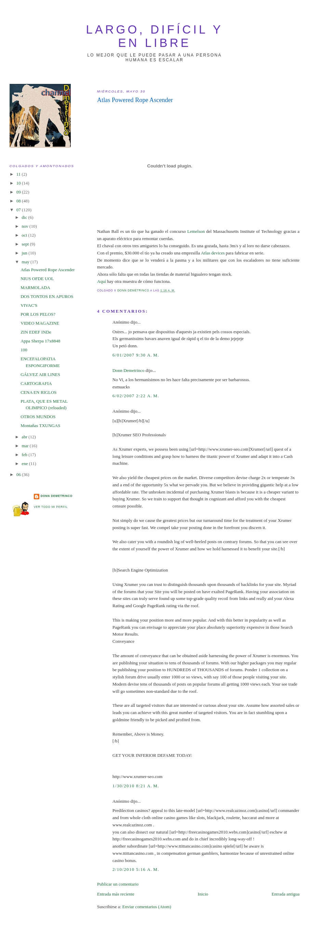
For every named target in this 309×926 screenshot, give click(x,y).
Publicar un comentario (117, 884)
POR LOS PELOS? (38, 314)
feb (25, 454)
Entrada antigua (285, 894)
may (26, 261)
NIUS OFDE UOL (37, 278)
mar (25, 445)
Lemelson (196, 231)
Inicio (203, 894)
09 (19, 192)
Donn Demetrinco (128, 370)
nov (25, 226)
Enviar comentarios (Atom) (146, 906)
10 (19, 183)
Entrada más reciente (115, 894)
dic (25, 217)
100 (24, 349)
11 (19, 174)
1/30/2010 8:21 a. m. (135, 785)
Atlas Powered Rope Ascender (48, 269)
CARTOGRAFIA (36, 383)
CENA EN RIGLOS (38, 392)
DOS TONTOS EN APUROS (47, 296)
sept (26, 244)
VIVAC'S (29, 305)
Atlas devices (213, 252)
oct (25, 235)
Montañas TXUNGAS (40, 425)
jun (25, 252)
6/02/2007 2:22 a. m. (135, 395)
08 (19, 200)
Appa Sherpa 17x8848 (40, 340)
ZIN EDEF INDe (36, 332)
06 (19, 474)
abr (25, 436)
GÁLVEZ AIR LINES (40, 374)
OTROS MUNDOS (38, 416)
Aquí (101, 281)
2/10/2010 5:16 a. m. (135, 869)
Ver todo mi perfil (51, 507)
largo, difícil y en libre (154, 36)
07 (19, 209)
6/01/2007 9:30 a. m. (135, 355)
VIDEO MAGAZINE (40, 323)
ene (25, 463)
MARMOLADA (35, 287)
